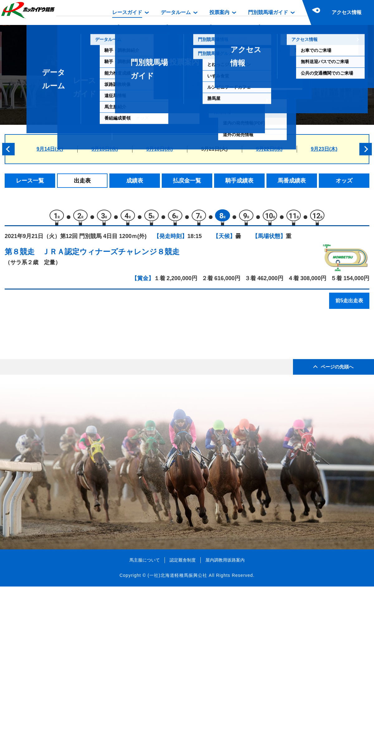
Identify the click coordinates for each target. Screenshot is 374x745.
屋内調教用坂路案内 (225, 718)
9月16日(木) (159, 149)
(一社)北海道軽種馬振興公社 (177, 733)
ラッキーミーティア (70, 468)
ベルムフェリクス (68, 415)
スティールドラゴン (70, 362)
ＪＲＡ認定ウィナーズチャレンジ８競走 (111, 254)
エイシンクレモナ (68, 442)
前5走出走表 (349, 303)
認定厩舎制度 (183, 718)
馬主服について (144, 718)
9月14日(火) (49, 149)
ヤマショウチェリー (70, 389)
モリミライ (60, 349)
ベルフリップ (63, 428)
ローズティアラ (65, 402)
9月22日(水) (269, 149)
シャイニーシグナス (70, 455)
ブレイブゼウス (65, 375)
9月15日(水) (104, 149)
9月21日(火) (214, 149)
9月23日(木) (324, 149)
